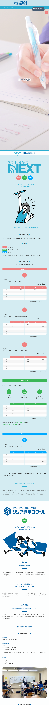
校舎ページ (37, 652)
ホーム (5, 7)
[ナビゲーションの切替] (46, 12)
